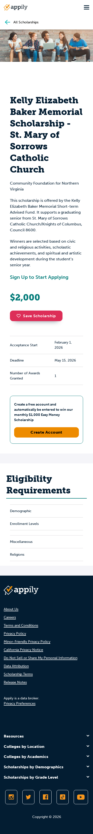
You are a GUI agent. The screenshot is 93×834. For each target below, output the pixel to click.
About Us (11, 609)
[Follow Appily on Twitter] (28, 797)
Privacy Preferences (19, 703)
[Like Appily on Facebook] (45, 797)
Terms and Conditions (21, 625)
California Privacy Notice (23, 650)
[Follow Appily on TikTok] (63, 797)
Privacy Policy (15, 633)
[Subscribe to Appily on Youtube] (81, 797)
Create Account (46, 432)
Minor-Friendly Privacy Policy (27, 642)
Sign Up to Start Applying (39, 277)
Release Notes (15, 682)
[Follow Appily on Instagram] (11, 797)
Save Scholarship (36, 316)
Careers (10, 617)
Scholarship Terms (18, 674)
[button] (20, 316)
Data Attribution (16, 666)
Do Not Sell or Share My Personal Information (40, 658)
